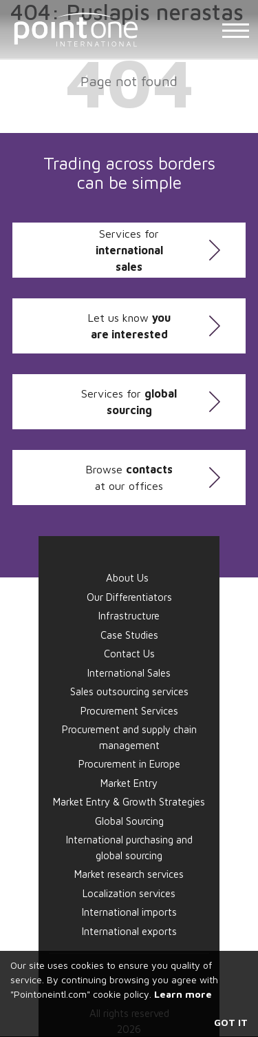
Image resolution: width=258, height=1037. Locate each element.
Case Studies (129, 635)
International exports (129, 931)
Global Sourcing (129, 821)
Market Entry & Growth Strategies (129, 802)
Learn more (183, 994)
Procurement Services (129, 711)
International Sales (129, 673)
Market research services (129, 874)
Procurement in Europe (129, 764)
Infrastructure (129, 616)
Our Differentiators (129, 597)
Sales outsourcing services (129, 691)
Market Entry (129, 783)
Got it (231, 1022)
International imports (129, 912)
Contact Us (129, 653)
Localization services (129, 893)
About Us (127, 578)
